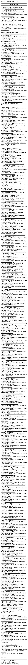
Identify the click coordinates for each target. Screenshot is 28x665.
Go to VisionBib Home (6, 1)
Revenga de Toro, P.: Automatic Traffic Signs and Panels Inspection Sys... (13, 533)
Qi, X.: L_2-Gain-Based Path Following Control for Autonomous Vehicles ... (14, 525)
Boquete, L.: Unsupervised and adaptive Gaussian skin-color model (12, 193)
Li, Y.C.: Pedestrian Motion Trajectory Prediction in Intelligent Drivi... (11, 355)
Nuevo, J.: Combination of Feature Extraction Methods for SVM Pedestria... (13, 477)
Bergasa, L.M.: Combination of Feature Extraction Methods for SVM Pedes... (12, 176)
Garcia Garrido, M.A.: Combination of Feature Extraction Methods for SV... (14, 275)
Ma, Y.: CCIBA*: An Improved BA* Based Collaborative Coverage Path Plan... (12, 423)
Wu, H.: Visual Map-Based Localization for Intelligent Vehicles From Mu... (13, 590)
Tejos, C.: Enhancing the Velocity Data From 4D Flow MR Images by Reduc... (14, 80)
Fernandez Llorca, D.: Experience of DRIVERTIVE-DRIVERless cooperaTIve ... (11, 249)
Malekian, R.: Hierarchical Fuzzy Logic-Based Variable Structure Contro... (13, 445)
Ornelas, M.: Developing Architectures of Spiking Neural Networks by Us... (12, 18)
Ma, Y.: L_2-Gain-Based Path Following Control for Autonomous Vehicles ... (14, 431)
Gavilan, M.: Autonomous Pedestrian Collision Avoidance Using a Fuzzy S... (14, 295)
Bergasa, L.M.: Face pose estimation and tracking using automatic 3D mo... (12, 178)
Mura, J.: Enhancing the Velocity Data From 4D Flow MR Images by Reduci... (14, 65)
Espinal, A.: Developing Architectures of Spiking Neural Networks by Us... (12, 12)
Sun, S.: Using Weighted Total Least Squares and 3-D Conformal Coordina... (13, 556)
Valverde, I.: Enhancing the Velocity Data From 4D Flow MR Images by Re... (14, 99)
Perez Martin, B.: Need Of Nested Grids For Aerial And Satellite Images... (13, 634)
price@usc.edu (6, 662)
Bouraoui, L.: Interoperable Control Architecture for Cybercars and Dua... (11, 196)
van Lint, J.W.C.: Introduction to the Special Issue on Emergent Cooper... (13, 562)
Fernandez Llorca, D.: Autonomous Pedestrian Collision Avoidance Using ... (14, 244)
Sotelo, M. (3, 107)
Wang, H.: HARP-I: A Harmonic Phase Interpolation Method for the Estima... (11, 102)
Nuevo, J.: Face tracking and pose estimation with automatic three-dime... (13, 482)
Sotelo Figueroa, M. (5, 7)
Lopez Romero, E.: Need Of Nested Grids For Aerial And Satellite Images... (13, 623)
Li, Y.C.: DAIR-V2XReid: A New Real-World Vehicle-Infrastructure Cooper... (12, 349)
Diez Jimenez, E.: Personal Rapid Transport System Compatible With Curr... (13, 235)
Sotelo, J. (3, 43)
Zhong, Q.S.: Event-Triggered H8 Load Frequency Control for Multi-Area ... (12, 604)
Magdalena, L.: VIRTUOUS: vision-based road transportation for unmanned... (13, 437)
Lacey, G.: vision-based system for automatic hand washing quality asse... (13, 329)
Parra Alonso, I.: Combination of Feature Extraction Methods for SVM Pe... (12, 508)
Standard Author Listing (16, 7)
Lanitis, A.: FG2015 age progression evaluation (16, 649)
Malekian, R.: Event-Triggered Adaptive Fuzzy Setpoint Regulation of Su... (13, 443)
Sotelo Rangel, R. (5, 24)
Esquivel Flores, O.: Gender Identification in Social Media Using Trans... (13, 37)
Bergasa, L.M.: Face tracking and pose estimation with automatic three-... (12, 181)
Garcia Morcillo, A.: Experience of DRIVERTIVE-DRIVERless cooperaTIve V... (14, 278)
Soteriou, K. (3, 645)
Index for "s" (4, 657)
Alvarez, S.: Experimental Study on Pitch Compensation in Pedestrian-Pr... (12, 164)
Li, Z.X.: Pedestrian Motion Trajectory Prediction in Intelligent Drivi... (12, 394)
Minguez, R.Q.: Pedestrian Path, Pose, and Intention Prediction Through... (13, 465)
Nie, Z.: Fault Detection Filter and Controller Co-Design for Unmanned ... (13, 138)
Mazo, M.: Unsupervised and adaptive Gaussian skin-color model (12, 460)
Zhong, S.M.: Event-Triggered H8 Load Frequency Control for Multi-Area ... (12, 607)
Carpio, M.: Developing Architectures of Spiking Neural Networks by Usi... (12, 9)
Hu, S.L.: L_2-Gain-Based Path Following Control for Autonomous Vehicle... (12, 312)
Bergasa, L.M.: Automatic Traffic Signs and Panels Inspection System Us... (13, 173)
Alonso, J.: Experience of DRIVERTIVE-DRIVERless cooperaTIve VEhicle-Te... (12, 161)
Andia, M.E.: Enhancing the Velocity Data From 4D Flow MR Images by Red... (14, 48)
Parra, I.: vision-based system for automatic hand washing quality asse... (13, 519)
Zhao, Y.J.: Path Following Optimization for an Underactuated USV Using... (13, 602)
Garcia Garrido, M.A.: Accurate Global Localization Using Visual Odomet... (12, 272)
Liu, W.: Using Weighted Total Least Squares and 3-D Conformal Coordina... (13, 406)
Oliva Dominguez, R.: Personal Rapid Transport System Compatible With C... (14, 494)
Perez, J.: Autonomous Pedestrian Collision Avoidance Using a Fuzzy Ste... (13, 522)
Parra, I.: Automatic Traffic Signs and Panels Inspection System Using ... (13, 514)
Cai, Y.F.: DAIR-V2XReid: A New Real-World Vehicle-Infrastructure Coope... (13, 204)
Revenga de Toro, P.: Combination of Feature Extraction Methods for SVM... (13, 536)
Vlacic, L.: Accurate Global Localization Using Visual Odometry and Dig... (13, 570)
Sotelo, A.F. (3, 32)
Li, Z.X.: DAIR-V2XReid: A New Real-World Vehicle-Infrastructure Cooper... (13, 377)
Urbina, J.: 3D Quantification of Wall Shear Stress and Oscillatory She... (13, 85)
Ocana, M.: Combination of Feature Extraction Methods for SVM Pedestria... (14, 491)
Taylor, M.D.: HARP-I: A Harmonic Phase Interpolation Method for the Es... (12, 74)
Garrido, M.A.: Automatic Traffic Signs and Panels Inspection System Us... (13, 286)
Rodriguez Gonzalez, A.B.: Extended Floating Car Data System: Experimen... (13, 539)
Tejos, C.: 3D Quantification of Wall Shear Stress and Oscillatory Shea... (12, 77)
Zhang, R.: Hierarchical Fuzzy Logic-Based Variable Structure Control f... (12, 596)
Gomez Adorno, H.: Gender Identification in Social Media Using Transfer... (13, 40)
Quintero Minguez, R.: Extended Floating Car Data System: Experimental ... (13, 531)
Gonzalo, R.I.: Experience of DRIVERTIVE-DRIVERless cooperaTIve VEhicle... (12, 306)
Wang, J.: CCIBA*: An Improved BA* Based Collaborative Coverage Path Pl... (13, 587)
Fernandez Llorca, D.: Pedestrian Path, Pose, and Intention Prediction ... (13, 255)
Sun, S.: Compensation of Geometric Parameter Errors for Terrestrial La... (11, 553)
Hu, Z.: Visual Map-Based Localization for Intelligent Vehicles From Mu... (12, 318)
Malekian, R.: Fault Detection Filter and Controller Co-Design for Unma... (12, 135)
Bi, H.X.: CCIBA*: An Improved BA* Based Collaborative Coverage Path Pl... (12, 190)
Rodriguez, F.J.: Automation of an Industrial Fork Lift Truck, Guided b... (13, 542)
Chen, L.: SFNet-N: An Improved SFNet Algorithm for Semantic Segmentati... (12, 224)
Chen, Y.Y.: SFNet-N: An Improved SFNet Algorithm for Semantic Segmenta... (12, 227)
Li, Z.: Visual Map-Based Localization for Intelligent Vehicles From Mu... (12, 369)
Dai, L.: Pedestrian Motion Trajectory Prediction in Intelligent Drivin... (11, 232)
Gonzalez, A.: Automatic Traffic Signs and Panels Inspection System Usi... (12, 303)
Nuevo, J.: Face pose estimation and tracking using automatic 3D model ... (13, 480)
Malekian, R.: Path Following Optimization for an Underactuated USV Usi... (14, 451)
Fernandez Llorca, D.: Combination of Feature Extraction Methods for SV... (14, 247)
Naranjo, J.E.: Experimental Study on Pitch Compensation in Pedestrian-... (13, 468)
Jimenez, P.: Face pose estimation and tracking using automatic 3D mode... (14, 323)
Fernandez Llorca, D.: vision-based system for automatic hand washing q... (13, 261)
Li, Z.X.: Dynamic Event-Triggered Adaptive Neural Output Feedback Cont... (13, 115)
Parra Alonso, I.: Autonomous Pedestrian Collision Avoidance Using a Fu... (12, 505)
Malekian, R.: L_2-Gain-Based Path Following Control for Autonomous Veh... (13, 448)
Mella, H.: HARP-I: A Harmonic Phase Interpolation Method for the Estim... (11, 63)
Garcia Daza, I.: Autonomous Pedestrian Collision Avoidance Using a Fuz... (12, 269)
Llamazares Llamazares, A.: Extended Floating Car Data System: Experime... (14, 409)
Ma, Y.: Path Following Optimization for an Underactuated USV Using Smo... (13, 434)
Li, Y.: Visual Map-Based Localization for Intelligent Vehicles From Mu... (12, 343)
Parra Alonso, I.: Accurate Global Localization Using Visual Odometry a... (13, 502)
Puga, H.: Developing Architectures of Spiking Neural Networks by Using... (13, 21)
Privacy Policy (15, 1)
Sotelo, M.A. (3, 148)
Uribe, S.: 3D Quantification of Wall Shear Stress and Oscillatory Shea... (13, 88)
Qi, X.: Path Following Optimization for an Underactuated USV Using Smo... (13, 528)
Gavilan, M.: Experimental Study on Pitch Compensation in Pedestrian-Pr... (12, 298)
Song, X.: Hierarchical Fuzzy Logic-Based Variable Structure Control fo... (12, 551)
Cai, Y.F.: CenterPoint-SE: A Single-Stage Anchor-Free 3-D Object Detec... (12, 201)
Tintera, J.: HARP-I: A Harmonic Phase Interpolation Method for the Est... (12, 82)
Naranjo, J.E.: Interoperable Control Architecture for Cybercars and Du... (11, 471)
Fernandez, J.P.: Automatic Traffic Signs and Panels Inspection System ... (13, 267)
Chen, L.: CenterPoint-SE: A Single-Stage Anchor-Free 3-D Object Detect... (12, 215)
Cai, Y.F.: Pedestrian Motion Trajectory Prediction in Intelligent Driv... (12, 210)
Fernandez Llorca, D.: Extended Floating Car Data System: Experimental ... (13, 252)
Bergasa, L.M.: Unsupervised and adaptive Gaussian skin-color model (13, 187)
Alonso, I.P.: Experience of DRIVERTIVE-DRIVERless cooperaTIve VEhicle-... (12, 156)
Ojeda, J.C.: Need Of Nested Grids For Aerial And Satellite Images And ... (13, 631)
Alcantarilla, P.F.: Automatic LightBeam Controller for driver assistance (12, 150)
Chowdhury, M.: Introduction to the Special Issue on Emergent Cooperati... (13, 230)
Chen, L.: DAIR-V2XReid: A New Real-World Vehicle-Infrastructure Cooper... (13, 218)
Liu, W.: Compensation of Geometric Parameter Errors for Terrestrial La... (11, 403)
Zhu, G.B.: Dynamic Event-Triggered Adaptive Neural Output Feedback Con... (13, 143)
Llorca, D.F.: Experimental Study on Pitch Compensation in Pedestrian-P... (12, 417)
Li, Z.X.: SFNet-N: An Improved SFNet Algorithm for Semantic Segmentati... (11, 400)
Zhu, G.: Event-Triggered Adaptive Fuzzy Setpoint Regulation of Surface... (12, 610)
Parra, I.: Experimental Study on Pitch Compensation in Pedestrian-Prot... (12, 516)
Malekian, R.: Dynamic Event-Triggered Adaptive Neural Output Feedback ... (12, 129)
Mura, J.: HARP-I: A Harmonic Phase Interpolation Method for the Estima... (11, 68)
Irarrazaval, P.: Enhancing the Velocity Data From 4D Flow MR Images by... (13, 60)
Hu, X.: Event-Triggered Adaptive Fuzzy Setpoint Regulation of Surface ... (12, 315)
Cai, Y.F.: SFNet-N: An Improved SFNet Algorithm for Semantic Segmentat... (12, 213)
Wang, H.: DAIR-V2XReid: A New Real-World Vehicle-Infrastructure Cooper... (13, 579)
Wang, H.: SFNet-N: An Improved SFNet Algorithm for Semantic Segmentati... (12, 585)
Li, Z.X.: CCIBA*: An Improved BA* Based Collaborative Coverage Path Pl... (12, 372)
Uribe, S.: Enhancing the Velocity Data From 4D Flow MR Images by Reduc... (14, 91)
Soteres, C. (3, 615)
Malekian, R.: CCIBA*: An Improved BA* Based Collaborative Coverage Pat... (14, 440)
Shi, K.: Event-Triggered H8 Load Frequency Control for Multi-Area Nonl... (13, 548)
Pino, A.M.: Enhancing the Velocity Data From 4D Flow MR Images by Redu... (14, 71)
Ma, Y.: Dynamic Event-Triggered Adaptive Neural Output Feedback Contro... (13, 121)
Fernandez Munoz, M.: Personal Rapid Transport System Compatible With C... (12, 264)
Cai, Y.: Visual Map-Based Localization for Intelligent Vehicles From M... (12, 198)
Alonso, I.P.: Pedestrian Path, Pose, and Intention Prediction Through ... (12, 159)
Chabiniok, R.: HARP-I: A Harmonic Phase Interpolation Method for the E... (12, 51)
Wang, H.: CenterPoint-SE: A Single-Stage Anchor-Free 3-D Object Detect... (12, 576)
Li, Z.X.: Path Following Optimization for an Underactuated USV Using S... (13, 391)
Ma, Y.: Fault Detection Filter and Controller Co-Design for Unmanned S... (13, 126)
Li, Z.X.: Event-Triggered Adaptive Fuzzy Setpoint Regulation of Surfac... (12, 380)
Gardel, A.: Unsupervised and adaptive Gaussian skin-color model (12, 284)
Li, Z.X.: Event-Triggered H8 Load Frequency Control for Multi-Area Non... (13, 383)
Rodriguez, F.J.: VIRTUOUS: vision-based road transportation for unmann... (13, 545)
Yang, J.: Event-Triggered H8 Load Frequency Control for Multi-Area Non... (13, 593)
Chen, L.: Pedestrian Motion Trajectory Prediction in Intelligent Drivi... (12, 221)
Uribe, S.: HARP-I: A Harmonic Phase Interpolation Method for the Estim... (11, 94)
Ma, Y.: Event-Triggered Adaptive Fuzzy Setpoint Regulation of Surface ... (12, 426)
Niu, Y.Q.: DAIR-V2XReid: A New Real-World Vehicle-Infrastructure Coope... (13, 474)
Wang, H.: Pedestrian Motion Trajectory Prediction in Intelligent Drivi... (12, 582)
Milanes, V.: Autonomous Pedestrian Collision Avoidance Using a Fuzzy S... (14, 462)
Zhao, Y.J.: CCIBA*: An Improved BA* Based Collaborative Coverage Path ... (13, 599)
